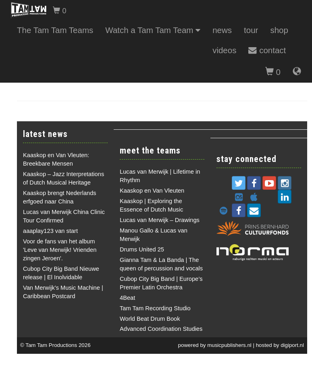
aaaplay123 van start (50, 231)
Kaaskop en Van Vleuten (152, 190)
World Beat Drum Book (150, 319)
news (222, 30)
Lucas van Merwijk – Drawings (160, 220)
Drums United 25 (142, 249)
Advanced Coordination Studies (161, 329)
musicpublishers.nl (229, 345)
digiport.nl (292, 345)
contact (267, 50)
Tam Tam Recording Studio (155, 308)
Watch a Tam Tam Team (152, 30)
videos (224, 50)
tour (251, 30)
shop (279, 30)
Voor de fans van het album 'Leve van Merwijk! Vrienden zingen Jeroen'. (59, 250)
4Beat (127, 298)
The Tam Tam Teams (55, 30)
